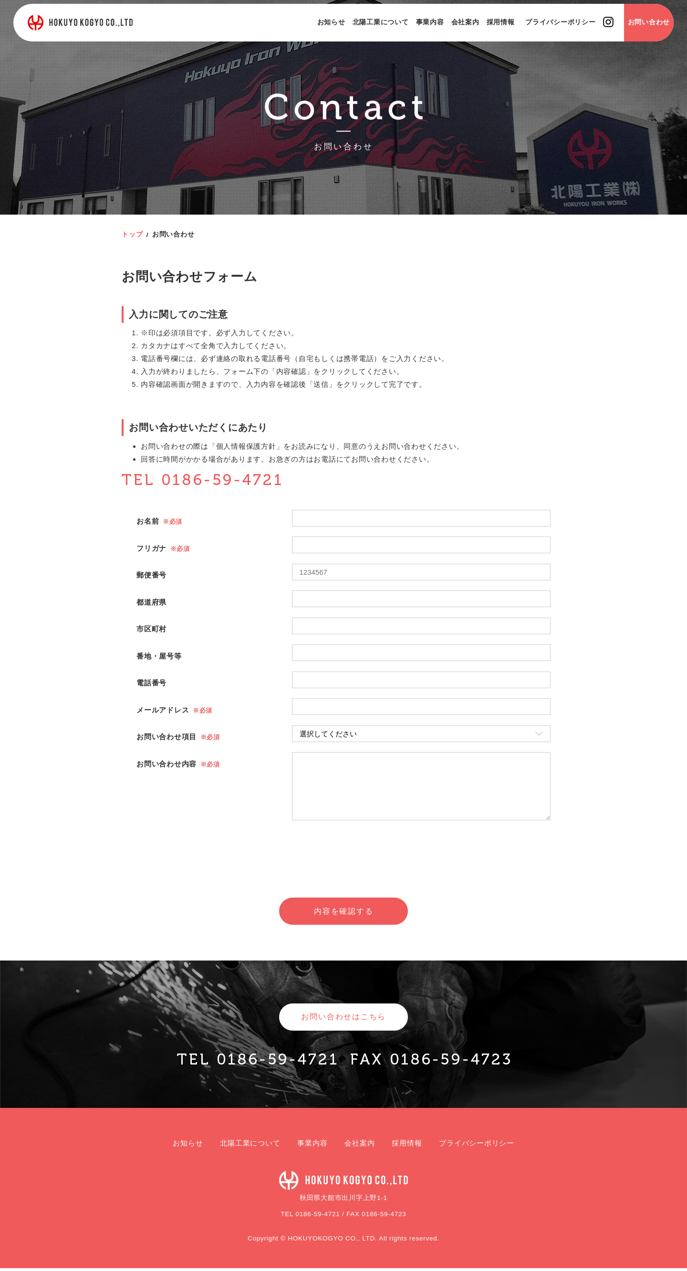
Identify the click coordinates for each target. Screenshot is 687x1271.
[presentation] (343, 871)
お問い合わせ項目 (166, 737)
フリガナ (151, 548)
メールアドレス (162, 710)
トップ (132, 234)
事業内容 (419, 33)
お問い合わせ (637, 33)
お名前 (147, 521)
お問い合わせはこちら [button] (344, 1018)
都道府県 (151, 602)
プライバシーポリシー (549, 33)
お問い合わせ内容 (166, 764)
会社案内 (454, 33)
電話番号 (151, 683)
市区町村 (151, 629)
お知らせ (320, 33)
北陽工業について (369, 33)
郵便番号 (151, 575)
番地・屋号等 (159, 656)
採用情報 (489, 33)
